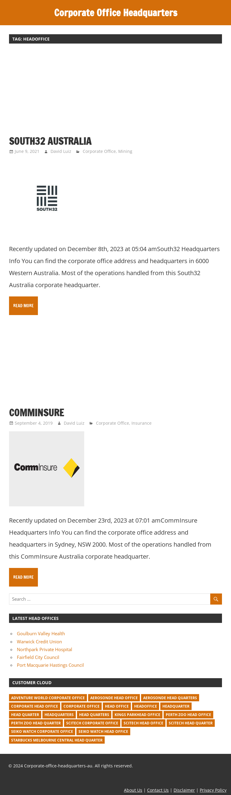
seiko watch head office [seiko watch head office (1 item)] (103, 731)
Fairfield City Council (38, 657)
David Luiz (61, 151)
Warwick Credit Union (39, 642)
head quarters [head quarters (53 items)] (94, 714)
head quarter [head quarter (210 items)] (25, 714)
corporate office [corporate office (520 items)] (81, 706)
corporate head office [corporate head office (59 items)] (34, 706)
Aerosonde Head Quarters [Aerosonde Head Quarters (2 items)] (170, 697)
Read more (23, 306)
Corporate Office (99, 151)
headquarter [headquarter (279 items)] (175, 706)
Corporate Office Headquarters (115, 13)
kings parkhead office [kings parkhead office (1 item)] (137, 714)
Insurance (141, 423)
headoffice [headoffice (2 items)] (145, 706)
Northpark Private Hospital (44, 649)
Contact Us (158, 790)
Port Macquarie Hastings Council (50, 665)
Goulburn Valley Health (41, 633)
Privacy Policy (213, 790)
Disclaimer (184, 790)
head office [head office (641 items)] (117, 706)
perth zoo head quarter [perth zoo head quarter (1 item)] (36, 723)
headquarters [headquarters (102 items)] (59, 714)
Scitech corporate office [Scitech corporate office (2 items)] (92, 723)
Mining (125, 151)
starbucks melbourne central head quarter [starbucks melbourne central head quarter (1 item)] (57, 740)
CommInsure (36, 413)
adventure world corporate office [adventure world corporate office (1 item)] (48, 697)
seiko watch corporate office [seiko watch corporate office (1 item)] (42, 731)
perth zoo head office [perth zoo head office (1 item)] (188, 714)
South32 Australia (50, 141)
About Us (133, 790)
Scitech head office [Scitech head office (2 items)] (143, 723)
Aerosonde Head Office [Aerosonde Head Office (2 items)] (114, 697)
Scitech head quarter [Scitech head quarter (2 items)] (191, 723)
